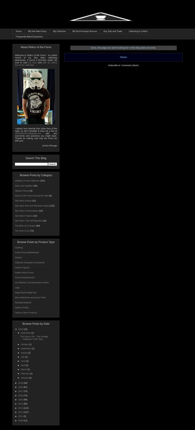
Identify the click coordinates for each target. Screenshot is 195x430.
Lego (17, 287)
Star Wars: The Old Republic (28, 221)
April (23, 365)
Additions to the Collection (27, 181)
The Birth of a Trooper (25, 226)
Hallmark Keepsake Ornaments (30, 262)
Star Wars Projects (24, 216)
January (25, 378)
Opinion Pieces (22, 191)
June (23, 361)
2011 (21, 416)
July (23, 357)
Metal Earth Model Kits (25, 292)
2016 (21, 395)
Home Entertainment (24, 277)
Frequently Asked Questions (29, 36)
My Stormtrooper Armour (85, 31)
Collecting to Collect (138, 31)
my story (32, 62)
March (24, 369)
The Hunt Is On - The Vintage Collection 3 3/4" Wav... (34, 337)
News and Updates (24, 186)
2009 (21, 420)
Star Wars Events (23, 201)
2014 (21, 404)
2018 (21, 387)
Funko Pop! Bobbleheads (27, 252)
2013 (21, 408)
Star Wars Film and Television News (32, 206)
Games (18, 257)
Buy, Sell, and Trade (113, 31)
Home (19, 31)
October (25, 344)
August (24, 353)
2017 (21, 391)
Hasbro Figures (22, 267)
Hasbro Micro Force (24, 272)
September (26, 348)
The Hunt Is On (22, 231)
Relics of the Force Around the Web (32, 195)
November (26, 333)
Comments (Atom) (130, 65)
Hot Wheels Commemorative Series (32, 282)
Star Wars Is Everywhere (26, 211)
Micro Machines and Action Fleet (30, 297)
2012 (21, 412)
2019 (21, 383)
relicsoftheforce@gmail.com (28, 133)
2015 (21, 399)
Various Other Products (26, 312)
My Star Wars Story (37, 31)
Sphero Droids (22, 307)
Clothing (19, 247)
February (25, 373)
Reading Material (23, 302)
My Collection (59, 31)
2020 (21, 329)
